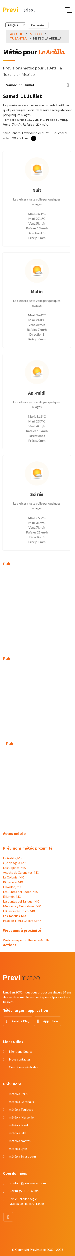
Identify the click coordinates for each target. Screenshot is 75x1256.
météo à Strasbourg (22, 1156)
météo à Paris (18, 1094)
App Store (50, 1021)
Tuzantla (18, 38)
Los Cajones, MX (14, 867)
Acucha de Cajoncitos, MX (21, 872)
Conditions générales (23, 1067)
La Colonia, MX (13, 877)
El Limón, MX (12, 896)
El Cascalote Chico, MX (19, 911)
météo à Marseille (21, 1117)
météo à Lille (17, 1133)
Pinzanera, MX (13, 882)
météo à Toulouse (21, 1109)
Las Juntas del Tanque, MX (21, 901)
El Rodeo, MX (12, 887)
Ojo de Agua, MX (14, 863)
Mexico (36, 34)
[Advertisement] (37, 608)
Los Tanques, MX (14, 916)
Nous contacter (19, 1059)
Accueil (16, 34)
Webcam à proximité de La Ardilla (26, 940)
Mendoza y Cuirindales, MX (22, 906)
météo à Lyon (18, 1148)
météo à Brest (18, 1125)
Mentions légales (20, 1051)
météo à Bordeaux (21, 1101)
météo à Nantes (20, 1141)
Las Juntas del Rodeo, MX (20, 892)
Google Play (20, 1021)
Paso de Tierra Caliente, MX (22, 920)
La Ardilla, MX (12, 858)
